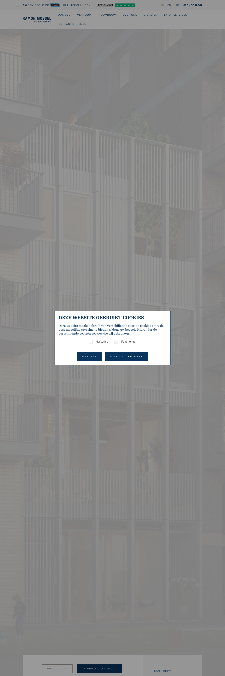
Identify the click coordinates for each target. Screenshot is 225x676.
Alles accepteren (126, 356)
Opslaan (89, 356)
